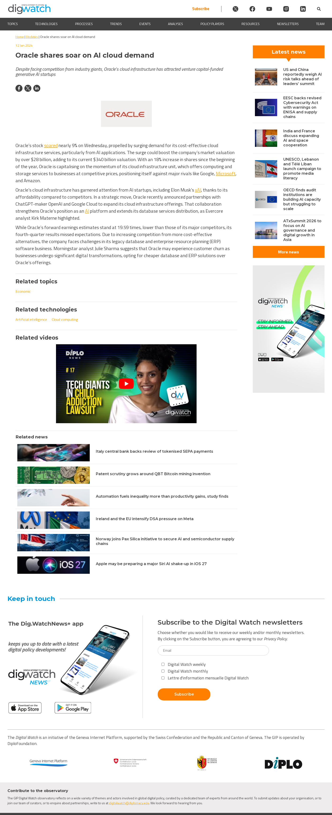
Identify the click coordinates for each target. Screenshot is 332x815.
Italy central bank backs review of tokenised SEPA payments (154, 451)
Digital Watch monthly (184, 671)
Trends (116, 24)
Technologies (46, 24)
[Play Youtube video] (126, 383)
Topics (12, 24)
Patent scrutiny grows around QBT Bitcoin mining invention (153, 474)
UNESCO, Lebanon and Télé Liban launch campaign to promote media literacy (302, 168)
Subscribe (200, 9)
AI (87, 211)
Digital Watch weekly (183, 664)
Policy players (212, 24)
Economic (23, 291)
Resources (251, 24)
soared (51, 145)
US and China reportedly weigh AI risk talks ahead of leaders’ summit (302, 76)
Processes (84, 24)
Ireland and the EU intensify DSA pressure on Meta (145, 519)
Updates (32, 36)
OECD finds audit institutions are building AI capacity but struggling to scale (302, 199)
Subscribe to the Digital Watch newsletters (230, 622)
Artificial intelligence (31, 319)
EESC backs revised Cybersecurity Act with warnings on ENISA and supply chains (302, 107)
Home (19, 36)
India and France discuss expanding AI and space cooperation (301, 138)
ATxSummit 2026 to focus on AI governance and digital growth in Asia (302, 230)
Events (145, 24)
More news (288, 252)
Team (320, 24)
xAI (198, 189)
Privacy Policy (275, 639)
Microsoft (225, 173)
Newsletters (288, 24)
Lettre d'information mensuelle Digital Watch (205, 678)
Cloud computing (65, 319)
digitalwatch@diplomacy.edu (129, 802)
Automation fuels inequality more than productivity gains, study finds (162, 496)
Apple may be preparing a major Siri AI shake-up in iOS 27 (151, 564)
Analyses (175, 24)
